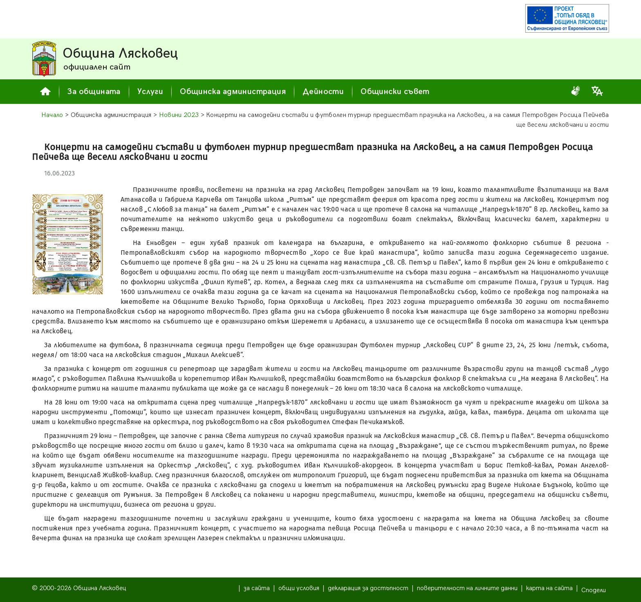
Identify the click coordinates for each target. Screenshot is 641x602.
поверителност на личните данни (467, 588)
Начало (52, 115)
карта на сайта (549, 588)
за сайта (257, 588)
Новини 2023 (179, 115)
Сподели (593, 590)
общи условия (298, 588)
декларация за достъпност (368, 588)
